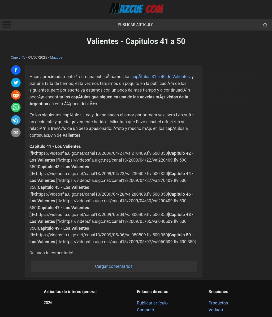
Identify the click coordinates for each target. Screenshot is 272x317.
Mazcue (56, 57)
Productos (218, 302)
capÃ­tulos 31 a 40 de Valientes (160, 76)
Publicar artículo (136, 24)
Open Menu (6, 24)
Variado (215, 309)
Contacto (145, 309)
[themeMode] (265, 24)
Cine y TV (18, 57)
